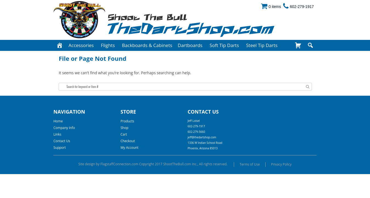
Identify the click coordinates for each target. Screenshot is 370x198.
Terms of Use (250, 164)
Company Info (64, 127)
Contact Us (61, 141)
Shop (125, 127)
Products (127, 121)
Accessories (81, 45)
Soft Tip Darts (224, 45)
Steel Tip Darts (262, 45)
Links (57, 134)
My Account (129, 147)
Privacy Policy (281, 164)
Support (59, 147)
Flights (108, 45)
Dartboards (190, 45)
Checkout (128, 141)
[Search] (310, 45)
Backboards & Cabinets (147, 45)
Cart (124, 134)
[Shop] (298, 45)
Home (58, 121)
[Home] (59, 45)
